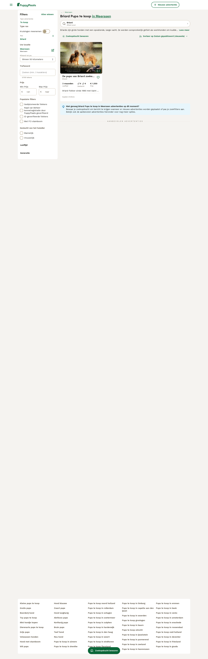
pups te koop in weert (99, 637)
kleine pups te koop (29, 603)
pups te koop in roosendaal (169, 627)
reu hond (58, 637)
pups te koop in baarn (133, 625)
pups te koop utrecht (132, 630)
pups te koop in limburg (133, 603)
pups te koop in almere (65, 642)
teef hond (59, 632)
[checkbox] (21, 111)
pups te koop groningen (133, 620)
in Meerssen (101, 67)
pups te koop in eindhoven (101, 642)
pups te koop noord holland (101, 603)
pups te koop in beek (166, 608)
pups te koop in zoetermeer (101, 618)
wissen (50, 97)
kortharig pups (61, 622)
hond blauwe (60, 603)
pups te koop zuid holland (168, 632)
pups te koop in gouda (167, 646)
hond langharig (61, 613)
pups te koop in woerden (134, 615)
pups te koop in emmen (167, 603)
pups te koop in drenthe (65, 646)
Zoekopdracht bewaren (75, 87)
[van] (28, 213)
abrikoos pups (61, 618)
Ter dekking (28, 82)
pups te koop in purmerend (135, 639)
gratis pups (25, 608)
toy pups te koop (28, 618)
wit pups (24, 646)
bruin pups (59, 627)
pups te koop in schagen (100, 613)
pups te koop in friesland (168, 642)
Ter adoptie (41, 75)
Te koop (26, 75)
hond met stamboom (30, 642)
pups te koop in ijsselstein (135, 635)
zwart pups (59, 608)
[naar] (47, 213)
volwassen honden (29, 637)
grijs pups (25, 632)
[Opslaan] (98, 128)
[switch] (46, 92)
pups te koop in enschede (168, 622)
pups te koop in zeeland (134, 644)
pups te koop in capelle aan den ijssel (138, 609)
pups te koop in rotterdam (101, 608)
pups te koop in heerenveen (135, 649)
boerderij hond (27, 613)
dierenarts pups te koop (32, 627)
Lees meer (184, 80)
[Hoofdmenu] (11, 4)
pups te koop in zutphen (100, 622)
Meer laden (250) (47, 160)
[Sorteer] (163, 86)
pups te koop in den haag (100, 632)
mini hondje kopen (29, 622)
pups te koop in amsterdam (169, 618)
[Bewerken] (52, 171)
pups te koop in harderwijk (101, 627)
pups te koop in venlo (166, 613)
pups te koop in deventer (168, 637)
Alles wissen (47, 65)
